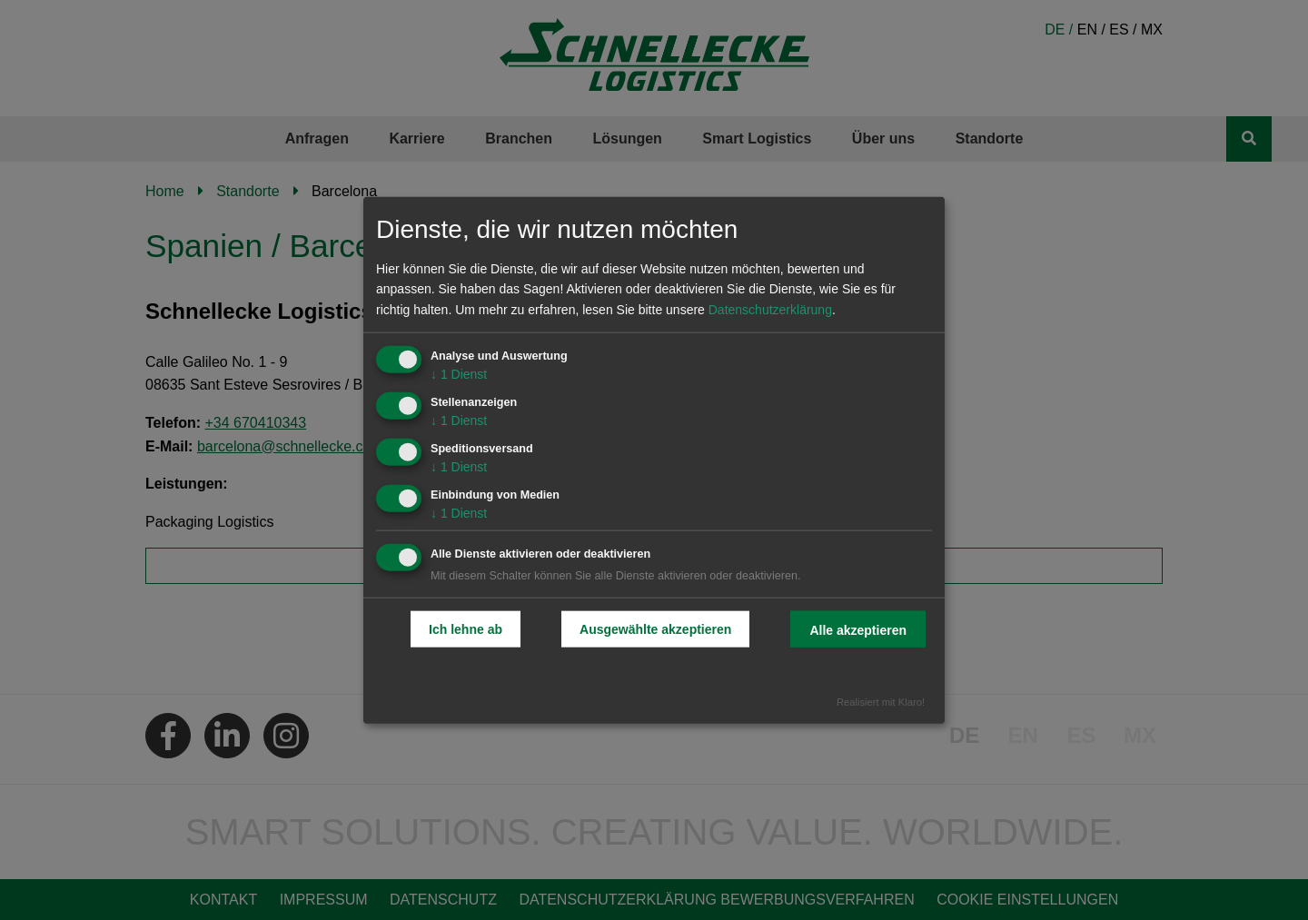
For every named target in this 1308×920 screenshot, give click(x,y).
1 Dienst (459, 374)
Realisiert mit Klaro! (881, 702)
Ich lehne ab (465, 629)
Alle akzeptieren (858, 630)
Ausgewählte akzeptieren (655, 629)
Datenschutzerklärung (770, 309)
